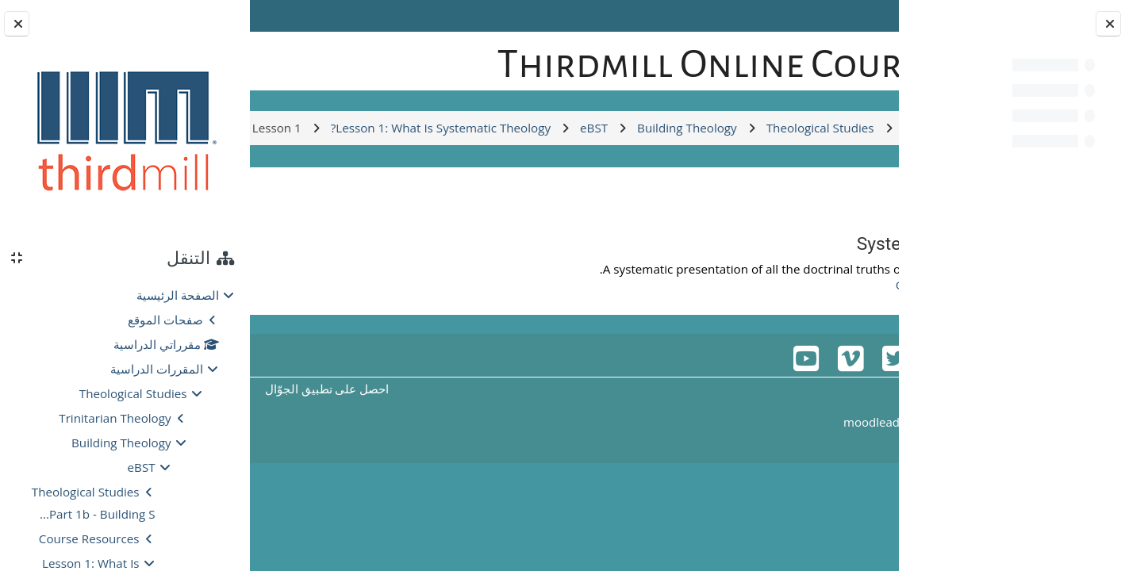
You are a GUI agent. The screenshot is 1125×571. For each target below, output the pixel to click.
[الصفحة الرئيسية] (845, 59)
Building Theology (121, 442)
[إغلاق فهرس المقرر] (1108, 23)
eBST (142, 467)
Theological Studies (133, 393)
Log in (295, 16)
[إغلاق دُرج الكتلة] (16, 23)
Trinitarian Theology (115, 418)
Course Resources (89, 538)
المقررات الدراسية (156, 369)
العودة (850, 282)
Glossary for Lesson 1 (791, 370)
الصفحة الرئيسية (177, 295)
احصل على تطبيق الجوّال (397, 474)
